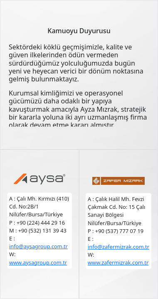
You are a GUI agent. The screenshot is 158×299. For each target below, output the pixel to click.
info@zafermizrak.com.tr (118, 246)
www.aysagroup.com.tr (38, 262)
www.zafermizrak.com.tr (118, 262)
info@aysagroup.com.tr (38, 246)
